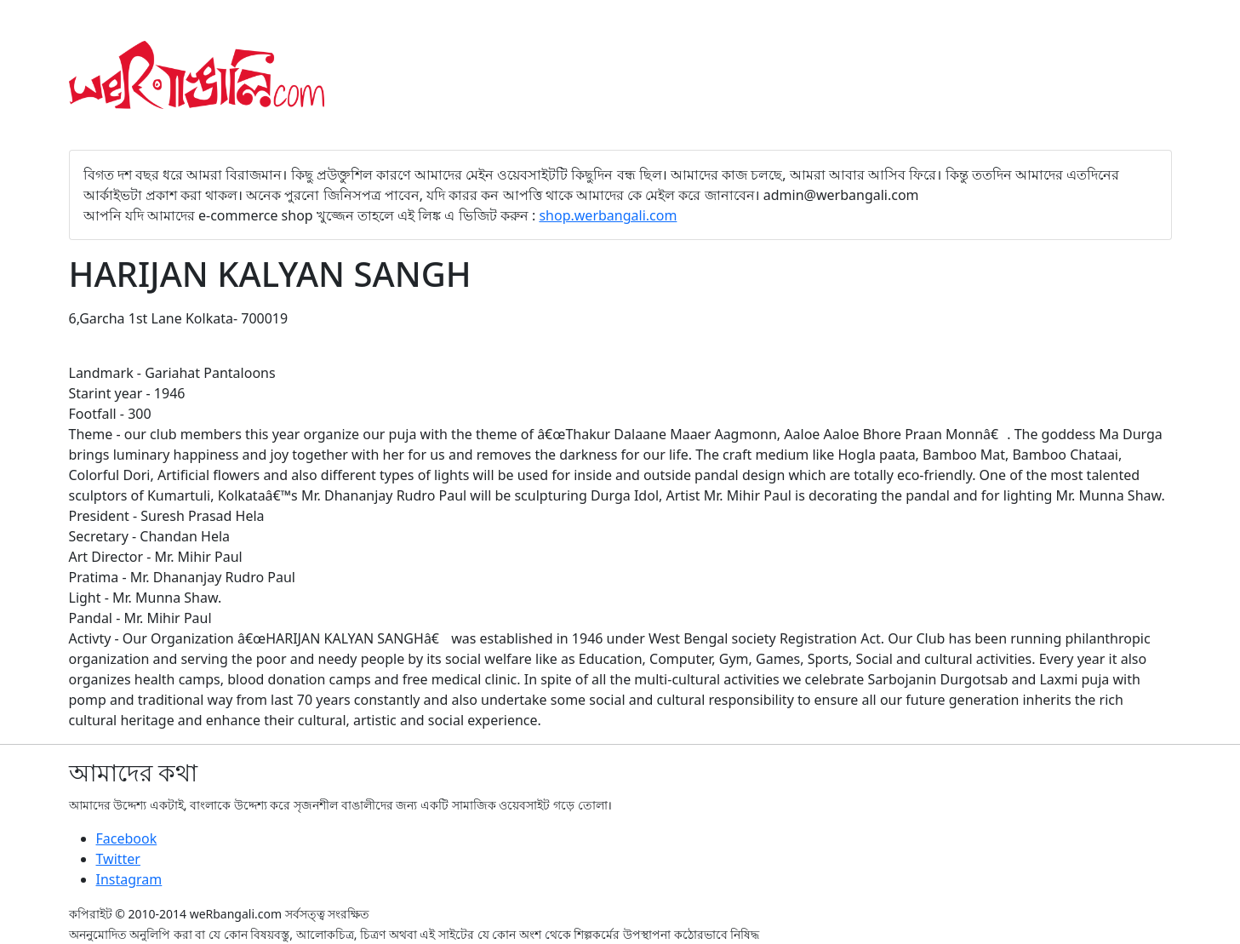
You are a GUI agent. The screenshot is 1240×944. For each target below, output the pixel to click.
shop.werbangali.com (608, 215)
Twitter (118, 859)
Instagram (129, 879)
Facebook (126, 838)
